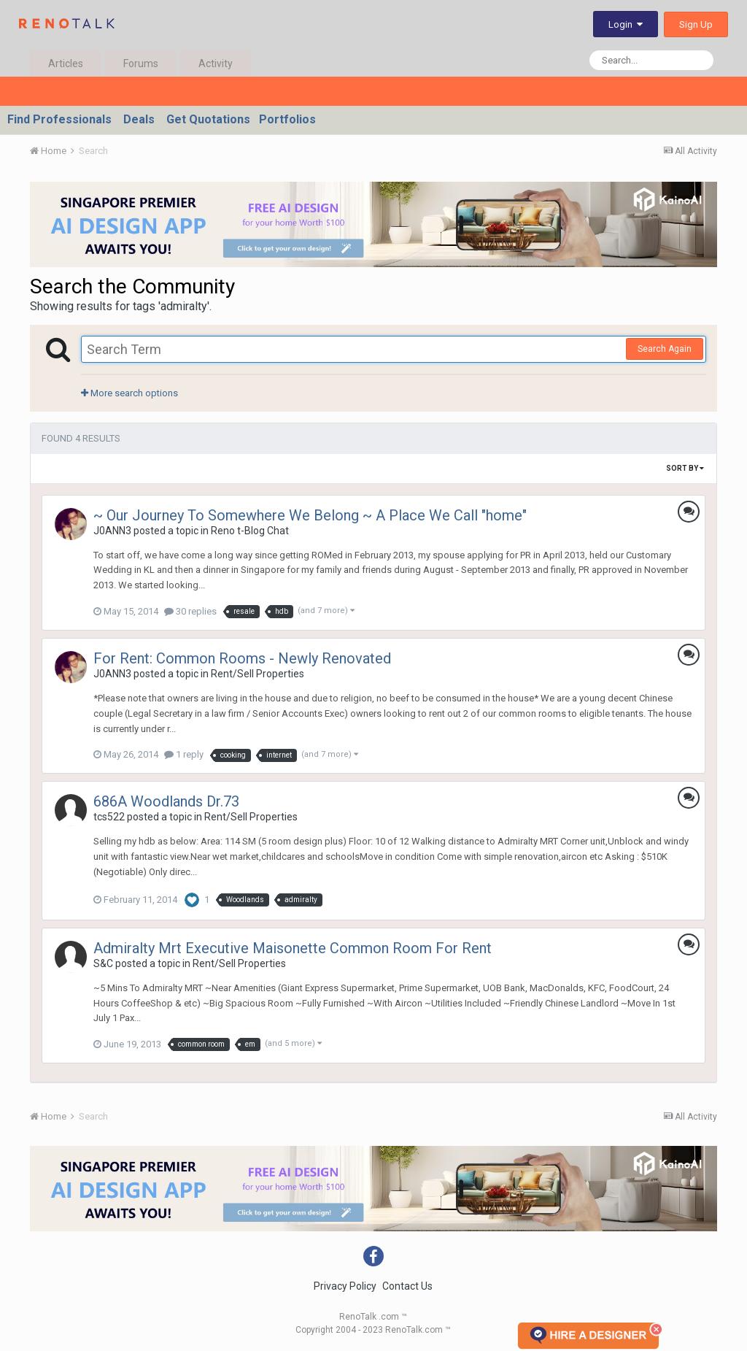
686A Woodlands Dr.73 (166, 801)
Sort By (685, 468)
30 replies (190, 611)
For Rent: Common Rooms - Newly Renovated (242, 658)
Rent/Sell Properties (257, 674)
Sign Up (696, 24)
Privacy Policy (345, 1286)
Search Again (665, 349)
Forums (140, 63)
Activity (215, 63)
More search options (129, 393)
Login (625, 24)
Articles (65, 63)
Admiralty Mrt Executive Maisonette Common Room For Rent (292, 948)
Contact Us (407, 1286)
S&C (103, 963)
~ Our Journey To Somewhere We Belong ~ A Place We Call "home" (310, 515)
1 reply (184, 754)
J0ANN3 (112, 530)
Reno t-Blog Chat (250, 530)
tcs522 (109, 817)
